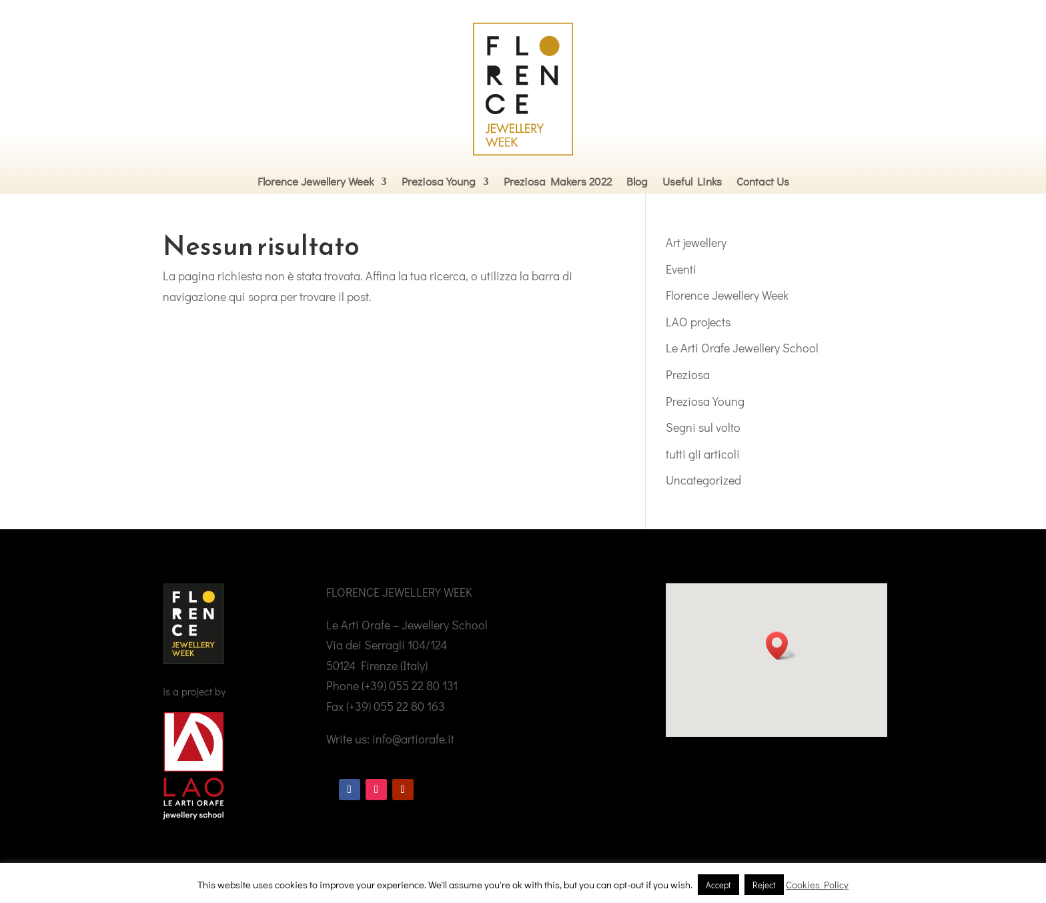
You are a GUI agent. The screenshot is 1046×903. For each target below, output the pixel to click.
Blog (637, 181)
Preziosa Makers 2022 (558, 181)
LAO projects (698, 322)
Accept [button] (718, 884)
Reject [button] (764, 884)
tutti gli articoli (703, 454)
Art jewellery (696, 242)
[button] (781, 645)
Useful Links (692, 181)
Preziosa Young (439, 181)
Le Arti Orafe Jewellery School (742, 348)
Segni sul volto (703, 427)
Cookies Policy (817, 884)
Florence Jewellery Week (315, 181)
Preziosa (688, 374)
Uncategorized (703, 480)
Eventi (681, 269)
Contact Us (762, 181)
